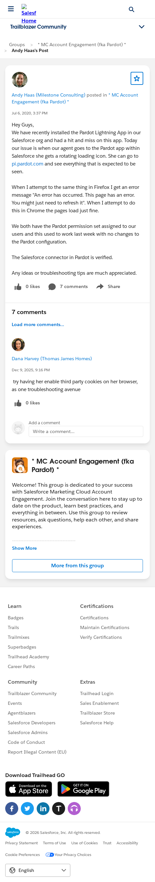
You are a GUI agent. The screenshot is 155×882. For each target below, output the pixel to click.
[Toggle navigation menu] (141, 27)
